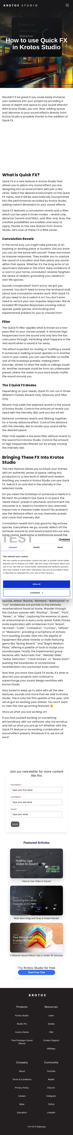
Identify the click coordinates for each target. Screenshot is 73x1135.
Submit (15, 824)
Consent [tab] (13, 547)
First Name (16, 785)
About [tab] (60, 547)
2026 (39, 1126)
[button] (66, 5)
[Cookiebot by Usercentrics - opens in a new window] (58, 540)
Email (14, 809)
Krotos (43, 1126)
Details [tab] (36, 547)
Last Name (16, 797)
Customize (36, 593)
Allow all (36, 584)
